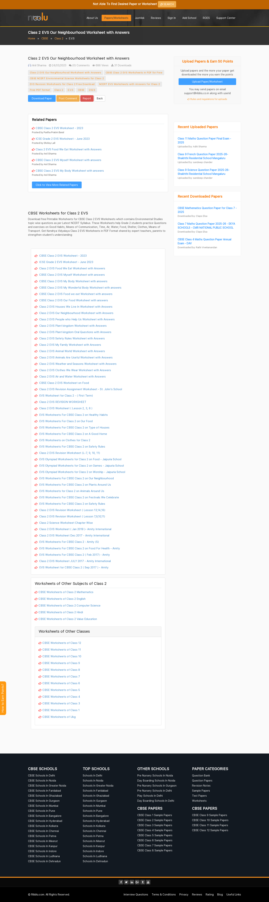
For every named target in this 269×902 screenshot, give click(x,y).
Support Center (225, 17)
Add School (189, 17)
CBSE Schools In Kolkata (43, 825)
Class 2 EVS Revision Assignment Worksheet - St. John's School (80, 389)
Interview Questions (136, 894)
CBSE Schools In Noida (42, 780)
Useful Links (233, 894)
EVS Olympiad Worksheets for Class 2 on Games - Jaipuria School (81, 465)
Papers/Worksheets (116, 17)
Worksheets (199, 800)
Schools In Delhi (92, 775)
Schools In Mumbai (94, 805)
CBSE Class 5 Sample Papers (154, 835)
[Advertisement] (98, 107)
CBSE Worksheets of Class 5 (61, 689)
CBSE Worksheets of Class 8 (61, 669)
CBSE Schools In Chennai (43, 831)
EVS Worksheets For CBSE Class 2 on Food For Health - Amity (79, 548)
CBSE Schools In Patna (42, 836)
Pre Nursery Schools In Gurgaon (157, 785)
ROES (206, 17)
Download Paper (42, 98)
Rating (210, 894)
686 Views (100, 65)
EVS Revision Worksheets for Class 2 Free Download (62, 84)
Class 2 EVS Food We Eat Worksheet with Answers (69, 149)
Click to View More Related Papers (57, 184)
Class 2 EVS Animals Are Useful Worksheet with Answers (75, 357)
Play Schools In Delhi (150, 795)
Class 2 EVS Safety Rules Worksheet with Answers (71, 338)
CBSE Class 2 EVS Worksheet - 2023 (59, 128)
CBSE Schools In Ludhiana (44, 856)
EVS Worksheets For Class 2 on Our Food (65, 421)
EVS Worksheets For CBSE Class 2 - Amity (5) (68, 541)
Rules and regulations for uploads (207, 99)
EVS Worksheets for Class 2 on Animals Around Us (71, 491)
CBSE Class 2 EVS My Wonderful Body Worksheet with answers (79, 287)
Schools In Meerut (94, 841)
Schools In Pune (92, 810)
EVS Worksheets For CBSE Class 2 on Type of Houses (73, 427)
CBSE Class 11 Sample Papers (210, 825)
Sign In (172, 17)
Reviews (156, 17)
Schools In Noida (93, 780)
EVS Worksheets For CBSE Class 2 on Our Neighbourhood (76, 478)
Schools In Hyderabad (96, 820)
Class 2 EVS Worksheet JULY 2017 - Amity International (74, 561)
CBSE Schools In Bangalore (44, 815)
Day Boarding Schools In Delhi (155, 800)
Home (31, 38)
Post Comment (68, 98)
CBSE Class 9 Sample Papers (209, 815)
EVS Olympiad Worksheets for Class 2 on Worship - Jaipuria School (81, 472)
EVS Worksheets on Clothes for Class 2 (64, 440)
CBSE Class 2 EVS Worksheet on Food (63, 382)
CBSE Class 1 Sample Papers (154, 815)
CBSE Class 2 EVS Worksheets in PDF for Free (134, 72)
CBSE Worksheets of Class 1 (61, 710)
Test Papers (199, 795)
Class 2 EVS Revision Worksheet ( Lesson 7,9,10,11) (71, 516)
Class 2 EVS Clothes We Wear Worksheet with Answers (74, 370)
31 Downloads (121, 65)
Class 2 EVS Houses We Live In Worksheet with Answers (75, 306)
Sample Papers (201, 790)
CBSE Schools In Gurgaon (44, 800)
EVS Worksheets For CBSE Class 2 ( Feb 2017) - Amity (74, 554)
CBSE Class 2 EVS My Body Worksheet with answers (70, 170)
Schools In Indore (93, 851)
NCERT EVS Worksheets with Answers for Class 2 (129, 84)
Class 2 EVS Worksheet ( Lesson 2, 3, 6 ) (65, 408)
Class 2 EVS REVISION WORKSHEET (62, 401)
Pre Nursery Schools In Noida (155, 775)
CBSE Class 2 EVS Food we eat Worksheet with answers (75, 293)
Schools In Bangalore (96, 815)
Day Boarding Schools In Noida (156, 780)
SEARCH (167, 4)
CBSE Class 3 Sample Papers (154, 825)
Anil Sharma (37, 65)
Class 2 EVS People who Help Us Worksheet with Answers (76, 319)
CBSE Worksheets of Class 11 (61, 649)
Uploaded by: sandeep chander (195, 162)
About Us (92, 17)
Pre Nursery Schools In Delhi (154, 790)
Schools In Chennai (94, 831)
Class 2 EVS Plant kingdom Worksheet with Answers (72, 325)
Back (100, 98)
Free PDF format (40, 89)
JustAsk (139, 17)
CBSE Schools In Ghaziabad (45, 795)
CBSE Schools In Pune (41, 810)
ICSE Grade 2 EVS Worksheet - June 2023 (63, 138)
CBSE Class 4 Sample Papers (154, 830)
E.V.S (70, 89)
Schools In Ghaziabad (96, 795)
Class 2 (59, 38)
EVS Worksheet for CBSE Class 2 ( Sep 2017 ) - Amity (73, 567)
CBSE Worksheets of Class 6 (61, 683)
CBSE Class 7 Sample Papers (154, 845)
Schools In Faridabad (95, 790)
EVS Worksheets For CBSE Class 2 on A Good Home (72, 433)
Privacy (183, 894)
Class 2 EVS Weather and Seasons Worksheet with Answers (77, 363)
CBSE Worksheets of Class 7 (61, 676)
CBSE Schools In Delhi (41, 775)
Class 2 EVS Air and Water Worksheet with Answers (72, 376)
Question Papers (202, 780)
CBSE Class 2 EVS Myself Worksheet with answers (68, 160)
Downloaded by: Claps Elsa (192, 216)
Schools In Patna (93, 836)
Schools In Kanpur (94, 846)
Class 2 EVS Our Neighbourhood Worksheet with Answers (65, 72)
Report (87, 98)
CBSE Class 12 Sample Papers (210, 830)
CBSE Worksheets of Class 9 (61, 663)
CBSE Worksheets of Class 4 (61, 696)
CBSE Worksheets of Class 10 (61, 656)
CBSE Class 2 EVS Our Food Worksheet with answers (73, 300)
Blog (220, 894)
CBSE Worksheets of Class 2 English (62, 598)
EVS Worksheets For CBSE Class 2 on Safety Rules (71, 446)
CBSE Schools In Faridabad (44, 790)
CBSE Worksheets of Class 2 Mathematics (65, 592)
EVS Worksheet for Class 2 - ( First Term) (65, 395)
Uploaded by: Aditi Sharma (192, 146)
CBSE (44, 38)
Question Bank (201, 775)
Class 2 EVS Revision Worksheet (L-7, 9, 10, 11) (69, 452)
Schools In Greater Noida (98, 785)
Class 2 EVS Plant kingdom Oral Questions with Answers (74, 332)
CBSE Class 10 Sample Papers (210, 820)
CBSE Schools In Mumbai (43, 805)
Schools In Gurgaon (95, 800)
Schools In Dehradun (95, 861)
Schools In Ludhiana (95, 856)
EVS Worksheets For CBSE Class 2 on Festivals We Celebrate (78, 497)
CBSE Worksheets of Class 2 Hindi (60, 612)
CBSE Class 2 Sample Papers (154, 820)
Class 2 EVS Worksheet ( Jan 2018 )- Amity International (74, 529)
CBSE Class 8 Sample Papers (154, 850)
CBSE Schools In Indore (42, 851)
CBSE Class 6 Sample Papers (154, 840)
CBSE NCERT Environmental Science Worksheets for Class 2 (67, 78)
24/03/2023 (57, 65)
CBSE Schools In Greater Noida (47, 785)
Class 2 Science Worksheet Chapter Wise (65, 522)
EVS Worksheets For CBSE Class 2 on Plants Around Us (74, 484)
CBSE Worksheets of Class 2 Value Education (67, 619)
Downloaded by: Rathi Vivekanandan (197, 247)
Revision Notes (201, 785)
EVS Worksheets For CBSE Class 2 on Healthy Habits (73, 414)
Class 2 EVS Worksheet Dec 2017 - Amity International (73, 535)
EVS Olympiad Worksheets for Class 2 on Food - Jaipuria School (79, 459)
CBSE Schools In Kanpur (43, 846)
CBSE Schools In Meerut (43, 841)
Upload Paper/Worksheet (207, 81)
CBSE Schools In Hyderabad (45, 820)
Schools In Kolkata (94, 825)
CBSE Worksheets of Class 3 (61, 703)
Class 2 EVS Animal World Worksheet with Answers (71, 351)
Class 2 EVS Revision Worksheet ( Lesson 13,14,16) (71, 510)
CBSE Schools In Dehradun (44, 861)
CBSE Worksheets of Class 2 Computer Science (69, 605)
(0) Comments (79, 65)
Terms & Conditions (164, 894)
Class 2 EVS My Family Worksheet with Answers (69, 344)
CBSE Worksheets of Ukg (59, 716)
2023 (92, 89)
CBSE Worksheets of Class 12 (61, 642)
